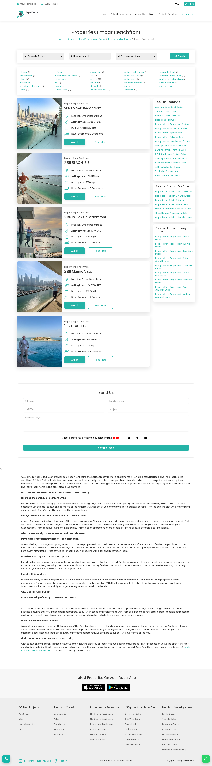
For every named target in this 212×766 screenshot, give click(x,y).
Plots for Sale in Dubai (165, 120)
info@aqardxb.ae (26, 3)
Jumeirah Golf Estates (32, 86)
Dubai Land (131, 79)
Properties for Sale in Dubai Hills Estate (173, 217)
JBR (58, 82)
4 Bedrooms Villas (98, 729)
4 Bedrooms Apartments (101, 724)
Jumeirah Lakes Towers (67, 75)
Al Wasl (25, 79)
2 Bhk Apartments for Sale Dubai (170, 150)
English (189, 3)
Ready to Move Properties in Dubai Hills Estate (173, 267)
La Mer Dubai (168, 714)
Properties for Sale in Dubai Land (170, 200)
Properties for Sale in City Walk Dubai (173, 196)
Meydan (95, 79)
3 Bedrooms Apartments (101, 719)
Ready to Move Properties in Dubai (86, 39)
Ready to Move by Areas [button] (177, 707)
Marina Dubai (63, 89)
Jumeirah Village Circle (172, 75)
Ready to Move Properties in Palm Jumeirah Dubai (171, 288)
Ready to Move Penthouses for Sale (172, 124)
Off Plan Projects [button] (29, 707)
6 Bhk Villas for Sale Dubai (167, 175)
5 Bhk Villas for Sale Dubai (167, 171)
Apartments (24, 714)
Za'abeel (61, 72)
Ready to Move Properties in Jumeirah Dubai (173, 281)
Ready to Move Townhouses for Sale (172, 141)
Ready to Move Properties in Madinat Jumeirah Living (172, 295)
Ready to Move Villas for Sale (169, 137)
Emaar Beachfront (135, 82)
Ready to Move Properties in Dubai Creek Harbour (171, 259)
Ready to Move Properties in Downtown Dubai (174, 252)
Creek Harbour (132, 739)
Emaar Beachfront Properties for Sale (173, 208)
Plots (21, 729)
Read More (100, 142)
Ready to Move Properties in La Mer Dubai (172, 238)
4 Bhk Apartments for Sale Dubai (171, 158)
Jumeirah (130, 89)
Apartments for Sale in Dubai (169, 107)
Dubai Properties (119, 14)
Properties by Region (119, 39)
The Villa (95, 82)
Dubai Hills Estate (134, 75)
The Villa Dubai (169, 719)
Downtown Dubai (100, 89)
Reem (24, 89)
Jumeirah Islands (169, 72)
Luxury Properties (27, 724)
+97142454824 (49, 3)
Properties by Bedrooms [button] (104, 707)
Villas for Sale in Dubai (165, 111)
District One (62, 79)
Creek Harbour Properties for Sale (171, 213)
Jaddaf (129, 86)
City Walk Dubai (132, 719)
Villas (21, 719)
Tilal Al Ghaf (27, 82)
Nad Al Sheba (27, 75)
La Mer (60, 86)
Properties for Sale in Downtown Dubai (173, 191)
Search (179, 56)
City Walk (96, 86)
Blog (151, 14)
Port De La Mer (167, 86)
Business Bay (131, 729)
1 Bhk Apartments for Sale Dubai (170, 145)
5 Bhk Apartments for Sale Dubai (170, 162)
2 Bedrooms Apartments (101, 714)
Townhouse (59, 724)
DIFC (94, 75)
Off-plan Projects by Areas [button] (141, 707)
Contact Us (187, 14)
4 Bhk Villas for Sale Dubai (167, 167)
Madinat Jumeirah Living (172, 79)
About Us (140, 14)
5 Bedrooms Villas (98, 734)
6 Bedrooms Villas (98, 739)
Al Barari (25, 72)
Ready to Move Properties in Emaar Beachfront (172, 274)
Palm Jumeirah (168, 82)
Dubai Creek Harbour (135, 72)
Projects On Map (167, 14)
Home (103, 14)
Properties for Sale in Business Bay (171, 204)
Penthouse (59, 729)
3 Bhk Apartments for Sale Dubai (170, 154)
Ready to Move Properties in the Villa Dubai (172, 245)
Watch (74, 142)
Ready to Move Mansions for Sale (171, 128)
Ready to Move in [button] (64, 707)
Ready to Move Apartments (168, 132)
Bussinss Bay (97, 72)
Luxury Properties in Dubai (167, 115)
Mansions (58, 734)
